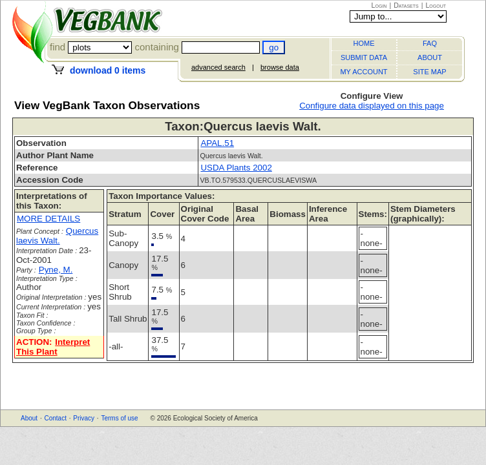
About (29, 418)
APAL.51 (217, 143)
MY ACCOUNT (363, 72)
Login (379, 5)
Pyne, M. (56, 269)
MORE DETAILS (48, 218)
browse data (279, 67)
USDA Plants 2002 (235, 167)
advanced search (218, 67)
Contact (55, 418)
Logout (435, 5)
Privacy (83, 418)
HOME (364, 43)
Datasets (406, 5)
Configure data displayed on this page (371, 105)
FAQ (430, 43)
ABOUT (429, 57)
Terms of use (119, 418)
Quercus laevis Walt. (57, 235)
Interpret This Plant (53, 346)
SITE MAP (429, 72)
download (107, 70)
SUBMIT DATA (364, 57)
